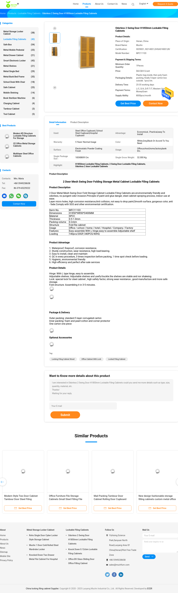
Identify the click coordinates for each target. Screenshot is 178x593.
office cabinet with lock (91, 359)
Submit (65, 415)
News (2, 548)
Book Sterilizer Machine (19, 98)
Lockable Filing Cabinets (19, 39)
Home (3, 535)
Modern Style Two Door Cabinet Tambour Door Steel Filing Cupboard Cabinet (21, 499)
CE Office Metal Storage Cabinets (24, 144)
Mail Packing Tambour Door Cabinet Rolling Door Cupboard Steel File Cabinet (110, 499)
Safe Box (19, 44)
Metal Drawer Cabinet (19, 55)
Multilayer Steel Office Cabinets (23, 154)
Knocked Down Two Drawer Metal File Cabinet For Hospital (43, 557)
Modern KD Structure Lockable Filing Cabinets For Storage (24, 135)
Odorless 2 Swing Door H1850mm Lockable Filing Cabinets (80, 539)
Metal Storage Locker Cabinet (19, 32)
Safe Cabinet (19, 87)
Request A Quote (165, 4)
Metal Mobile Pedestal (19, 49)
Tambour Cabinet (19, 108)
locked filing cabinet (116, 359)
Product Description (79, 122)
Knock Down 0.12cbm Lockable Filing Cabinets (82, 551)
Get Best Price (128, 103)
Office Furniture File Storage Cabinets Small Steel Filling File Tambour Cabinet (65, 499)
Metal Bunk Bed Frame (19, 76)
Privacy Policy (6, 560)
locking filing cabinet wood (63, 359)
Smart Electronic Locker (19, 60)
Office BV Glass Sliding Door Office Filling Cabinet (81, 561)
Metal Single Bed (19, 71)
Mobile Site (5, 556)
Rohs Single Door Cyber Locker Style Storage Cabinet (43, 537)
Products (4, 539)
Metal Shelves (19, 65)
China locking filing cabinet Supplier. (42, 588)
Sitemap (4, 552)
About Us (4, 543)
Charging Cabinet (19, 103)
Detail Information (57, 122)
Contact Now (19, 204)
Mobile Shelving (19, 92)
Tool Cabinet (19, 114)
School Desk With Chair (19, 82)
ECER (149, 588)
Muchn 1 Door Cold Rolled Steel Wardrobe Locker (43, 547)
